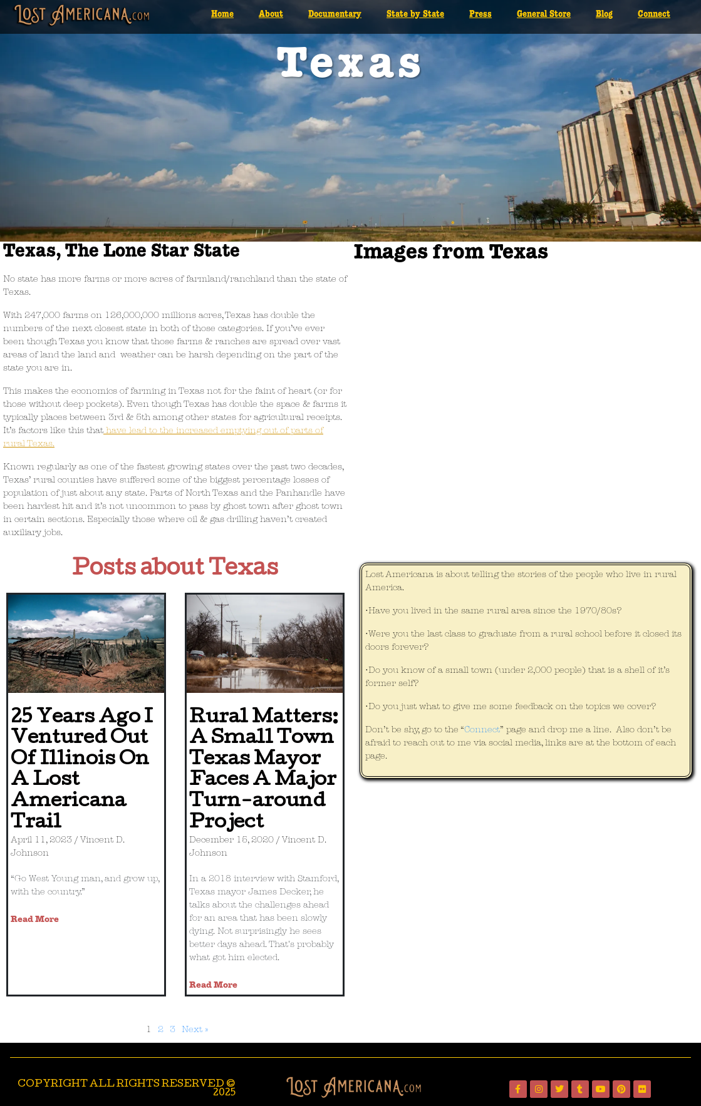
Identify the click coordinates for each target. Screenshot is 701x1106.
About (271, 14)
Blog (604, 14)
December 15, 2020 (231, 840)
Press (480, 14)
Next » (195, 1030)
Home (222, 14)
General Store (544, 14)
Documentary (334, 14)
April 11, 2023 (41, 840)
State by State (415, 14)
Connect (654, 14)
